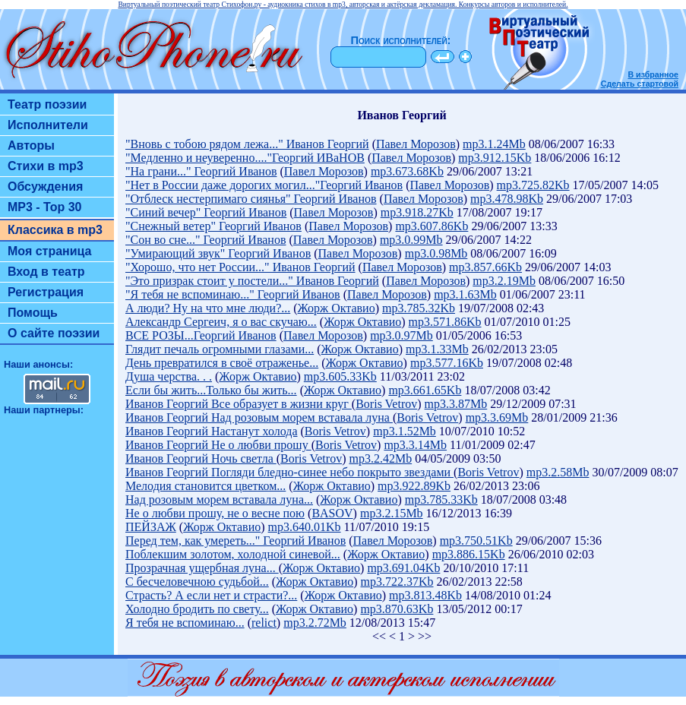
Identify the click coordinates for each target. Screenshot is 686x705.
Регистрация (46, 292)
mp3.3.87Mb (456, 403)
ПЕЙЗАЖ (150, 526)
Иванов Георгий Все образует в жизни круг (238, 403)
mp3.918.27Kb (417, 212)
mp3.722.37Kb (397, 581)
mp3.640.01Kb (304, 526)
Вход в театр (46, 271)
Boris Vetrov (386, 403)
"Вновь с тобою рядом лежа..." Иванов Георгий (247, 144)
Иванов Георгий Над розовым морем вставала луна (259, 417)
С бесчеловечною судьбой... (197, 581)
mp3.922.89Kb (414, 485)
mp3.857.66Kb (485, 267)
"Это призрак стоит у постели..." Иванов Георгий (252, 280)
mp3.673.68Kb (407, 171)
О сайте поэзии (54, 333)
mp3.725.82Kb (533, 185)
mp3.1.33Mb (437, 349)
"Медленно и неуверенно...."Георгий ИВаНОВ (245, 157)
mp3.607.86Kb (431, 226)
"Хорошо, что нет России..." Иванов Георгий (240, 267)
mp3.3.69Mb (497, 417)
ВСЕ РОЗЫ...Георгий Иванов (201, 335)
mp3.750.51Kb (476, 540)
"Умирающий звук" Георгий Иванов (218, 253)
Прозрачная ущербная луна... (202, 567)
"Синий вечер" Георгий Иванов (205, 212)
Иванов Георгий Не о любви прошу (218, 444)
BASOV (331, 513)
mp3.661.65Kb (424, 390)
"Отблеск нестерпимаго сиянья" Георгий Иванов (251, 198)
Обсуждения (45, 186)
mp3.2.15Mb (391, 513)
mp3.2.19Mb (504, 280)
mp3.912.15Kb (494, 157)
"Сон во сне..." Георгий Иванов (205, 239)
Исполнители (48, 125)
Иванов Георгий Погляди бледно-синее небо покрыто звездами (289, 472)
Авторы (31, 145)
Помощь (33, 312)
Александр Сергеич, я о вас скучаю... (221, 321)
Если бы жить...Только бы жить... (211, 390)
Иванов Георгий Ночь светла (201, 458)
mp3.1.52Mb (404, 431)
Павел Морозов (416, 144)
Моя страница (50, 251)
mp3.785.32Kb (418, 308)
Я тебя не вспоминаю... (185, 622)
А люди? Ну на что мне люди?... (207, 308)
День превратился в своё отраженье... (221, 362)
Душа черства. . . (168, 376)
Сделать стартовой (639, 83)
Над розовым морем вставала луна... (219, 499)
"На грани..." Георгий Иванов (201, 171)
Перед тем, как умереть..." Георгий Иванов (235, 540)
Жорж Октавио (336, 308)
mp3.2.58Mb (558, 472)
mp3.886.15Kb (468, 554)
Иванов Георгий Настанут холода (211, 431)
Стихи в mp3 (46, 166)
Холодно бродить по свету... (197, 608)
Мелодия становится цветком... (205, 485)
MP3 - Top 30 (45, 207)
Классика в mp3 (55, 229)
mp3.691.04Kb (403, 567)
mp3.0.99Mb (411, 239)
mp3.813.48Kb (425, 595)
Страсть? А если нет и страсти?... (211, 595)
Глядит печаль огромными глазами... (219, 349)
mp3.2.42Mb (380, 458)
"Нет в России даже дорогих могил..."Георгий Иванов (264, 185)
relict (264, 622)
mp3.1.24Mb (494, 144)
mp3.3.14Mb (415, 444)
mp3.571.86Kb (445, 321)
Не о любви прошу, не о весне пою (215, 513)
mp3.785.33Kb (441, 499)
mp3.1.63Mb (465, 294)
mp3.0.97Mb (401, 335)
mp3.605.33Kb (340, 376)
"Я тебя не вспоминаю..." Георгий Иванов (232, 294)
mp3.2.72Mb (314, 622)
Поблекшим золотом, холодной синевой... (232, 554)
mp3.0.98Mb (436, 253)
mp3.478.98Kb (506, 198)
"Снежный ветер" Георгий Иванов (213, 226)
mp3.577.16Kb (446, 362)
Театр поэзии (47, 104)
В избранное (653, 74)
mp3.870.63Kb (396, 608)
